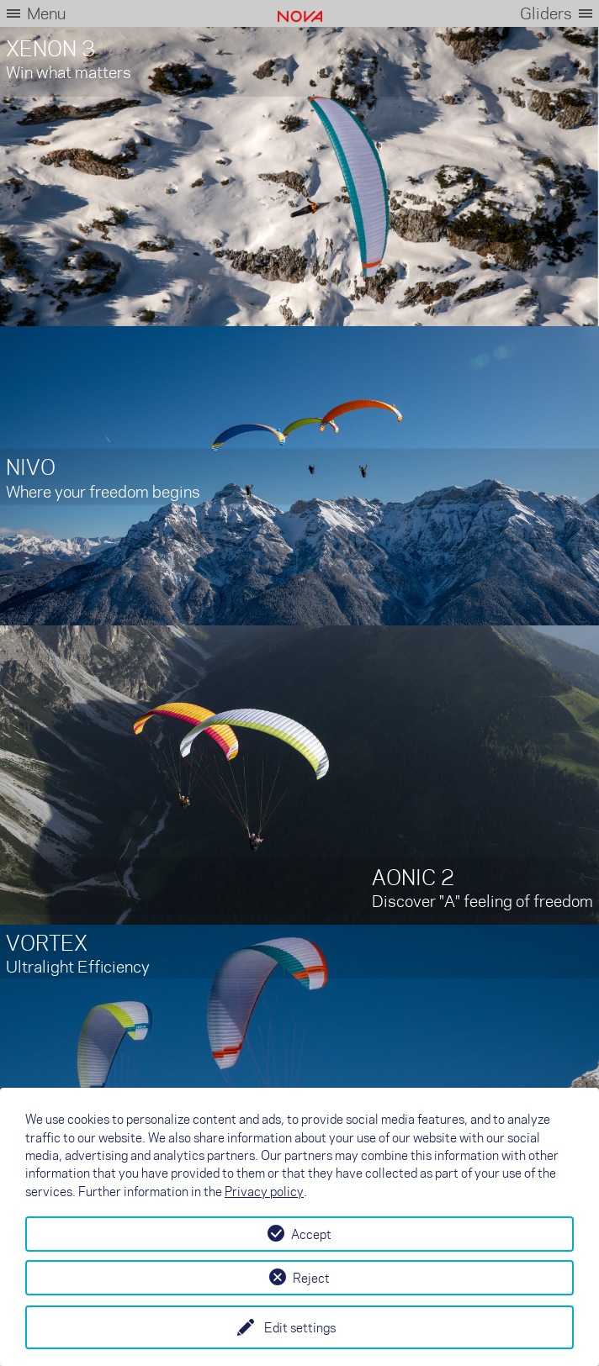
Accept (311, 1234)
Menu (46, 13)
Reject (311, 1277)
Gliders (546, 13)
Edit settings (300, 1327)
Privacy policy (264, 1191)
